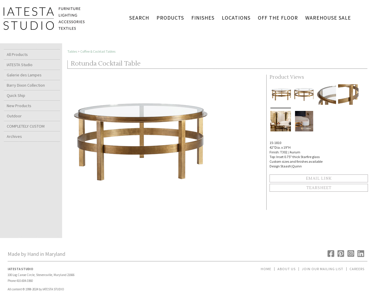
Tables (72, 51)
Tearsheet (318, 188)
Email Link (319, 178)
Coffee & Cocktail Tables (97, 51)
